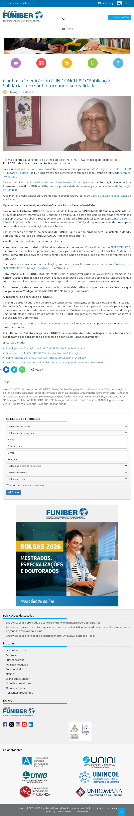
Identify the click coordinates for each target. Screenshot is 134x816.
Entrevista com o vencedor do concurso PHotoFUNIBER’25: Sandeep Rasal (50, 635)
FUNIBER (57, 396)
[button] (127, 3)
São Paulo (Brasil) (41, 169)
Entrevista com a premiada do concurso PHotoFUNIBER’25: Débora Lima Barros (53, 622)
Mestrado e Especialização (19, 3)
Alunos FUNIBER (40, 389)
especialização (24, 392)
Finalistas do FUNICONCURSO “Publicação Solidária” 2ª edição (43, 353)
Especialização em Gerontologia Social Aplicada (61, 182)
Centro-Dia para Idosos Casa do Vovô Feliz (85, 389)
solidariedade (58, 404)
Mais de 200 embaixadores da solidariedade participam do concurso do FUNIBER (54, 362)
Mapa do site (64, 811)
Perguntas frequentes (19, 692)
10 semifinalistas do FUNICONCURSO (107, 247)
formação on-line (55, 392)
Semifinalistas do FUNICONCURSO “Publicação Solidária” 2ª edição (46, 357)
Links (48, 811)
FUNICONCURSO (94, 396)
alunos (26, 389)
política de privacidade (32, 485)
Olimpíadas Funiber (18, 678)
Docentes (12, 655)
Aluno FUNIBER (12, 389)
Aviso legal (82, 811)
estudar (39, 392)
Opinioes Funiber (16, 688)
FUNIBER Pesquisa (17, 664)
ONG (82, 400)
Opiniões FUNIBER (97, 400)
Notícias (11, 674)
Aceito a (25, 485)
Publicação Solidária (24, 404)
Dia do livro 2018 (16, 650)
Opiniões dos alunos (18, 683)
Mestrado (72, 400)
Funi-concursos (15, 660)
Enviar (13, 492)
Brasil (55, 389)
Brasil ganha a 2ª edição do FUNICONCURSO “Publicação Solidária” (46, 348)
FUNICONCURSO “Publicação (48, 400)
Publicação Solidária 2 (20, 92)
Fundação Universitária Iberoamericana (91, 392)
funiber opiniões (74, 396)
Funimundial (13, 669)
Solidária (43, 404)
